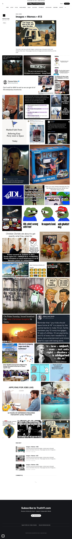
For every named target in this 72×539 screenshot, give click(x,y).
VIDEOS (29, 7)
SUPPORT (61, 7)
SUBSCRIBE (55, 7)
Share (4, 22)
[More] (65, 7)
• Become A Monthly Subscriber (44, 525)
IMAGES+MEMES (23, 7)
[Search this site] (3, 4)
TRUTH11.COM (5, 18)
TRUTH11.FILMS (48, 7)
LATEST (11, 7)
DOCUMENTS (41, 7)
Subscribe (67, 3)
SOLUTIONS (34, 7)
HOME (7, 7)
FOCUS (16, 7)
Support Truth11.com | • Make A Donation (29, 525)
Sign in (61, 3)
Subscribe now (36, 515)
